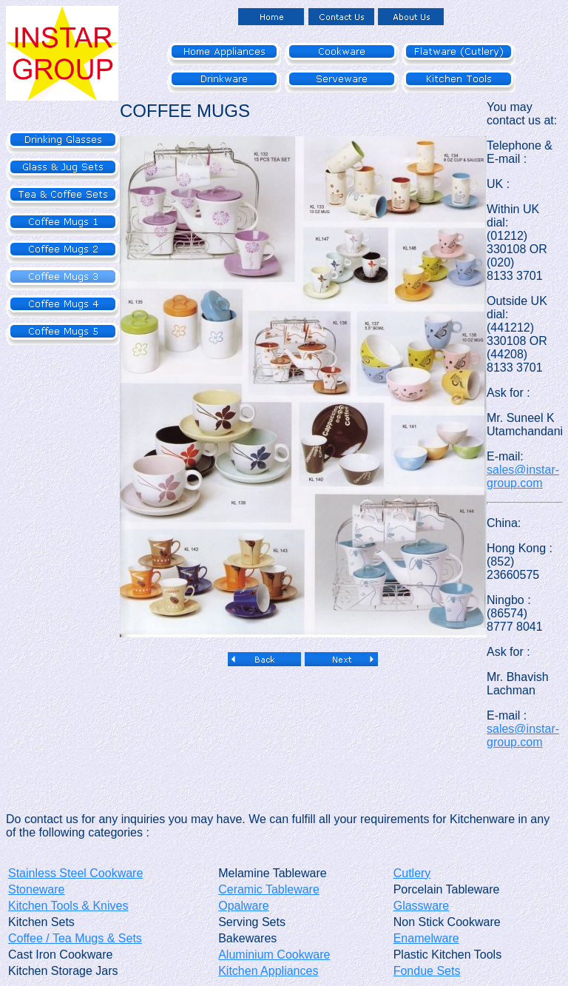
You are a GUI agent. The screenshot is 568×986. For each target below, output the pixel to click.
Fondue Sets (427, 971)
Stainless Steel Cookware (75, 873)
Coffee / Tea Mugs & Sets (75, 938)
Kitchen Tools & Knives (68, 905)
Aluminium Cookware (274, 954)
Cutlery (412, 873)
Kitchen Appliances (268, 971)
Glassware (421, 905)
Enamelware (426, 938)
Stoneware (36, 889)
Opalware (243, 905)
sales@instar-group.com (523, 476)
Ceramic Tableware (269, 889)
